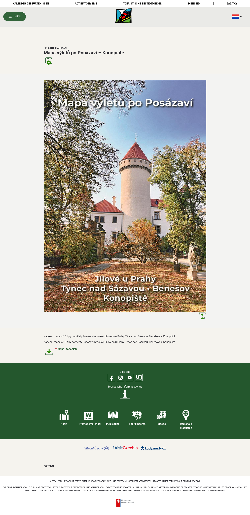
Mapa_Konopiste (68, 349)
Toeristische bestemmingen (142, 3)
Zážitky (231, 3)
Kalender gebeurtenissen (31, 3)
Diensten (194, 3)
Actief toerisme (86, 3)
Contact (49, 466)
